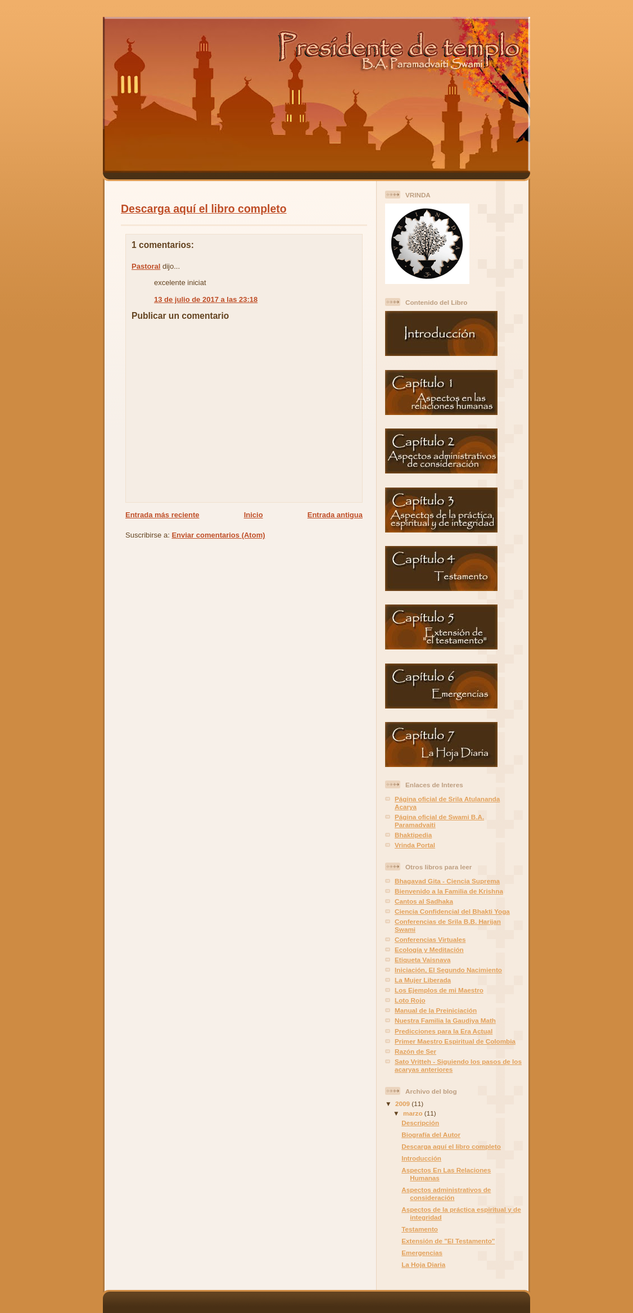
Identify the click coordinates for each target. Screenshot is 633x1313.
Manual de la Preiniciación (436, 1010)
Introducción (421, 1158)
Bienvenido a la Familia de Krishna (449, 891)
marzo (413, 1113)
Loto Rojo (410, 1000)
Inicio (253, 515)
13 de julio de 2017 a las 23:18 (205, 299)
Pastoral (146, 266)
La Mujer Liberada (423, 979)
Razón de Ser (415, 1051)
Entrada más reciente (162, 515)
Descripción (420, 1122)
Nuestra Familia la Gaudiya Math (445, 1020)
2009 (403, 1103)
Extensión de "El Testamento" (448, 1240)
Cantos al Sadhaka (424, 901)
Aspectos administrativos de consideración (446, 1193)
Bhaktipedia (413, 834)
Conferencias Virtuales (430, 939)
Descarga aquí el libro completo (204, 208)
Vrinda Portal (415, 845)
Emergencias (421, 1252)
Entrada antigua (335, 515)
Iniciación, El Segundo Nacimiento (448, 969)
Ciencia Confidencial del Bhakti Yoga (452, 911)
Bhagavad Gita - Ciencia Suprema (447, 881)
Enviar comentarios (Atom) (218, 535)
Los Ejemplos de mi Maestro (439, 990)
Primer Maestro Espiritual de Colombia (455, 1041)
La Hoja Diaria (423, 1264)
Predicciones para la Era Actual (443, 1031)
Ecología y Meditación (429, 949)
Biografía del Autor (430, 1134)
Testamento (419, 1229)
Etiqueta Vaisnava (422, 959)
